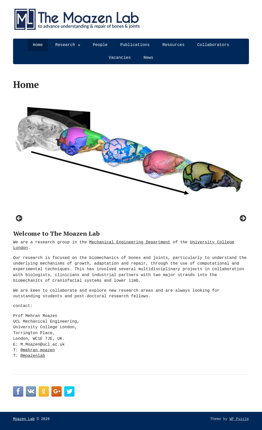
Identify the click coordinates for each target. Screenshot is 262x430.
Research (65, 45)
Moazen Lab (24, 419)
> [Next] (242, 218)
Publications (135, 45)
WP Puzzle (239, 419)
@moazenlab (32, 356)
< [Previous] (19, 218)
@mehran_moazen (37, 350)
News (148, 57)
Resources (173, 45)
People (100, 45)
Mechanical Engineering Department (129, 242)
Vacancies (120, 57)
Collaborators (213, 45)
